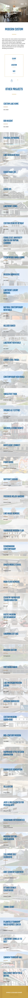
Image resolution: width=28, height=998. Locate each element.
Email (16, 989)
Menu (24, 4)
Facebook (11, 989)
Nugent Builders (6, 4)
